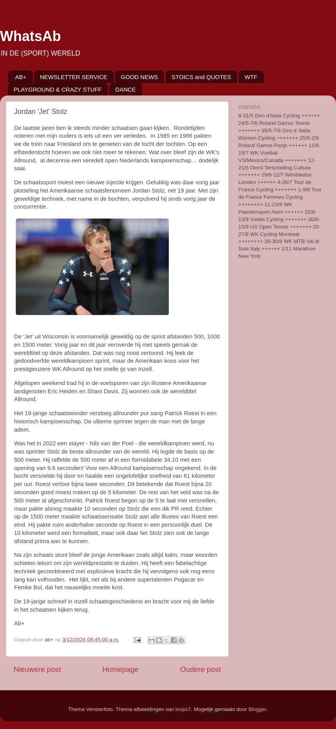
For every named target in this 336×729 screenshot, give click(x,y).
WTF (251, 77)
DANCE (125, 89)
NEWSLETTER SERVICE (73, 77)
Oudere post (200, 669)
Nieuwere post (37, 669)
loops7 (183, 709)
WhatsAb (30, 36)
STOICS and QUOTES (201, 77)
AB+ (21, 77)
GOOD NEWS (139, 77)
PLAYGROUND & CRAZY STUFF (58, 89)
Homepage (120, 669)
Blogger (257, 709)
